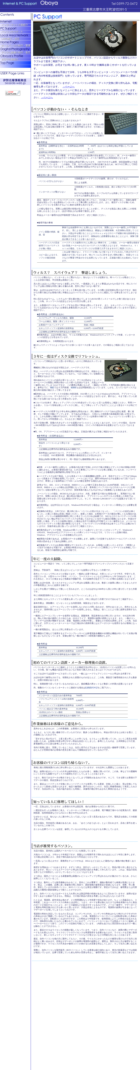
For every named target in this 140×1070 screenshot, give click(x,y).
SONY (73, 387)
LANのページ (91, 687)
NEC (52, 387)
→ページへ (69, 86)
